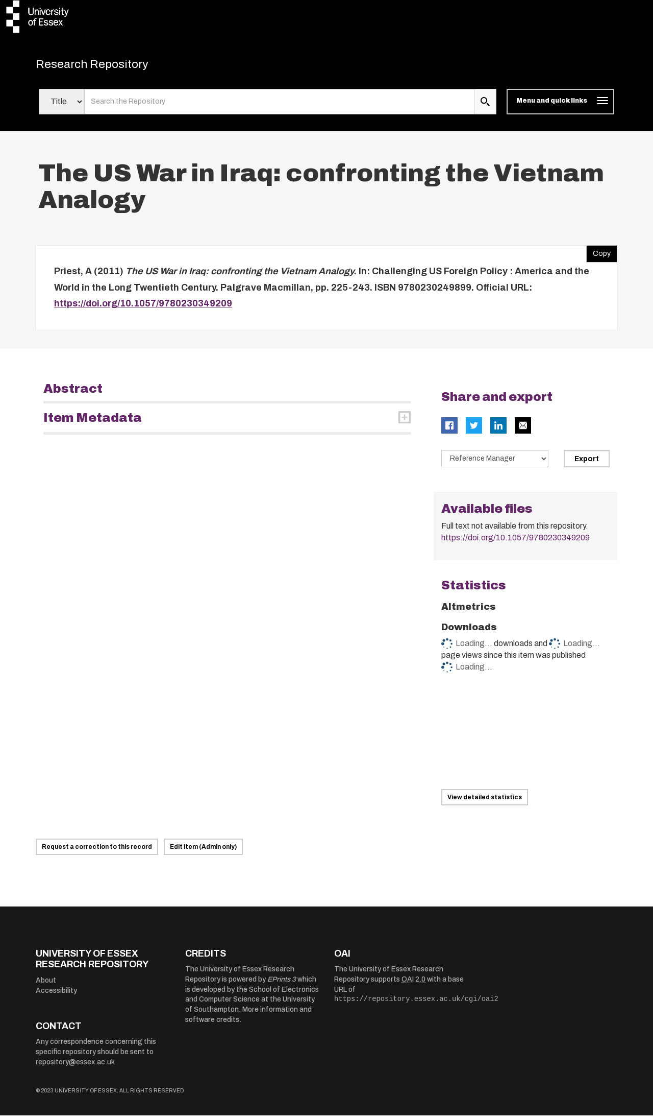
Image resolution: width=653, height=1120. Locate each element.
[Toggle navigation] (560, 106)
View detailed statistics (484, 801)
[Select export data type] (494, 463)
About (46, 985)
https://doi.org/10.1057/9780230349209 (143, 308)
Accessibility (56, 995)
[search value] (279, 106)
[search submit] (485, 106)
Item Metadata (92, 422)
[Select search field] (61, 106)
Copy (598, 256)
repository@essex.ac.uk (75, 1066)
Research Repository (107, 66)
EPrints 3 (281, 984)
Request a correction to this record (97, 851)
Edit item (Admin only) (203, 851)
